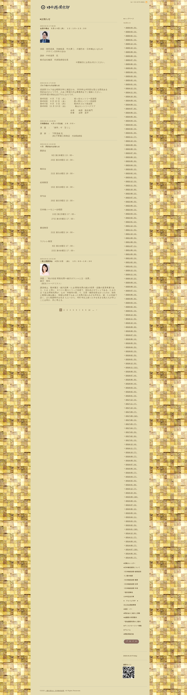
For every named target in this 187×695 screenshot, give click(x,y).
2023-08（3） (131, 149)
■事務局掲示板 (129, 634)
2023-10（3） (131, 141)
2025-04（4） (131, 72)
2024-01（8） (131, 133)
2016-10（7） (131, 452)
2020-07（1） (131, 291)
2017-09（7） (131, 412)
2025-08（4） (131, 56)
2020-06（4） (131, 295)
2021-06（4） (131, 250)
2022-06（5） (131, 202)
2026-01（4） (131, 40)
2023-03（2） (131, 169)
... (93, 310)
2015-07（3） (131, 505)
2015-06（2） (131, 509)
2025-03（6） (131, 76)
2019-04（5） (131, 347)
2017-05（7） (131, 424)
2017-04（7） (131, 428)
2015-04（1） (131, 517)
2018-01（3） (131, 396)
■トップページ (129, 19)
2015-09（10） (132, 497)
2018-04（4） (131, 384)
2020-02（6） (131, 307)
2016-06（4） (131, 469)
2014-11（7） (131, 537)
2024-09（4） (131, 100)
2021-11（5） (131, 230)
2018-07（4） (131, 376)
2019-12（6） (131, 315)
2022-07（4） (131, 198)
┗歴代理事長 (128, 592)
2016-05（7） (131, 473)
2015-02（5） (131, 525)
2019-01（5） (131, 359)
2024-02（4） (131, 129)
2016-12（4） (131, 444)
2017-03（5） (131, 432)
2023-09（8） (131, 145)
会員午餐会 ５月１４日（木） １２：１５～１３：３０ (64, 28)
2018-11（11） (132, 367)
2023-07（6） (131, 153)
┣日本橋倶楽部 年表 (131, 588)
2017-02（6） (131, 436)
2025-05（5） (131, 68)
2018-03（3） (131, 388)
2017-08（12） (132, 416)
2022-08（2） (131, 194)
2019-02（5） (131, 355)
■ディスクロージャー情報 (133, 626)
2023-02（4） (131, 173)
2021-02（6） (131, 262)
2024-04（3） (131, 121)
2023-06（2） (131, 157)
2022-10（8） (131, 189)
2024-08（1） (131, 105)
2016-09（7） (131, 456)
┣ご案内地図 (128, 576)
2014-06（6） (131, 554)
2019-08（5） (131, 331)
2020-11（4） (131, 274)
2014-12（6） (131, 533)
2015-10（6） (131, 493)
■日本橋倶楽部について (132, 567)
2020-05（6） (131, 299)
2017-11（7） (131, 404)
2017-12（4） (131, 400)
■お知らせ (127, 23)
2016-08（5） (131, 460)
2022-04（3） (131, 210)
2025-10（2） (131, 48)
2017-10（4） (131, 408)
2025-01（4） (131, 84)
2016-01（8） (131, 485)
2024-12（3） (131, 88)
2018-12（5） (131, 363)
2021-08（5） (131, 242)
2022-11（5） (131, 185)
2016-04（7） (131, 477)
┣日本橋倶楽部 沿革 (131, 584)
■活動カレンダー (129, 563)
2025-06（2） (131, 64)
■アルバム (127, 630)
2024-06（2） (131, 113)
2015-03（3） (131, 521)
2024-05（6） (131, 117)
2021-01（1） (131, 266)
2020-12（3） (131, 270)
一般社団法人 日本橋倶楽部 (54, 691)
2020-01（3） (131, 311)
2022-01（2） (131, 222)
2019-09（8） (131, 327)
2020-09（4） (131, 282)
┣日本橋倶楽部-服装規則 (132, 571)
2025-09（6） (131, 52)
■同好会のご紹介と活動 (132, 613)
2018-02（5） (131, 392)
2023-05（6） (131, 161)
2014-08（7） (131, 545)
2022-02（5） (131, 218)
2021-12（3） (131, 226)
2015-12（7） (131, 489)
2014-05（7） (131, 558)
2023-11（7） (131, 137)
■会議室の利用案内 (130, 617)
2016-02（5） (131, 481)
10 (89, 310)
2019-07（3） (131, 335)
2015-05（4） (131, 513)
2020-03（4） (131, 303)
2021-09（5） (131, 238)
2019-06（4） (131, 339)
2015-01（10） (132, 529)
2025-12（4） (131, 44)
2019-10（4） (131, 323)
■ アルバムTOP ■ (131, 601)
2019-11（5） (131, 319)
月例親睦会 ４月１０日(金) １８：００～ (57, 123)
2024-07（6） (131, 109)
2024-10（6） (131, 96)
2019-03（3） (131, 351)
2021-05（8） (131, 254)
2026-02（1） (131, 36)
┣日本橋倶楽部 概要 (131, 580)
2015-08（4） (131, 501)
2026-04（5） (131, 28)
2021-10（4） (131, 234)
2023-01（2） (131, 177)
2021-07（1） (131, 246)
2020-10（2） (131, 278)
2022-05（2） (131, 206)
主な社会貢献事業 (130, 605)
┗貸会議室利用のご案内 (132, 621)
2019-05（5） (131, 343)
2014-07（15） (132, 549)
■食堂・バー (128, 609)
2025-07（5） (131, 60)
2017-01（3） (131, 440)
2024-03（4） (131, 125)
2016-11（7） (131, 448)
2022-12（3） (131, 181)
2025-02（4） (131, 80)
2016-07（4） (131, 465)
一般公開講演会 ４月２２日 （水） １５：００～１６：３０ (66, 261)
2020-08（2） (131, 287)
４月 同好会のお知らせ (50, 147)
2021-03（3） (131, 258)
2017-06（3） (131, 420)
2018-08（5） (131, 371)
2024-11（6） (131, 92)
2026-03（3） (131, 32)
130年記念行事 (129, 596)
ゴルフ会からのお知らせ (50, 85)
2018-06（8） (131, 380)
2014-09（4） (131, 541)
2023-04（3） (131, 165)
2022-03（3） (131, 214)
